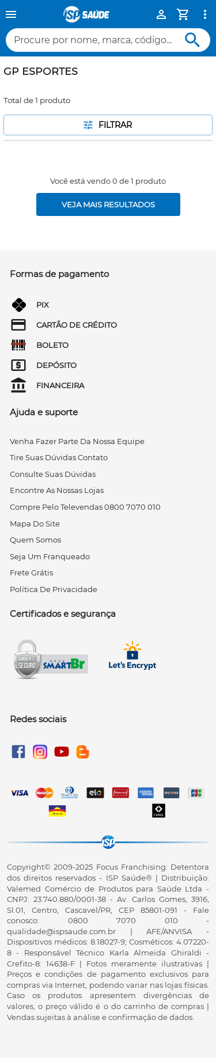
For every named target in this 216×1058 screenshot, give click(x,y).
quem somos (35, 539)
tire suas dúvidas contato (59, 457)
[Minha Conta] (161, 14)
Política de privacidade (53, 589)
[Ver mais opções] (205, 14)
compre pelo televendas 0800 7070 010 (85, 506)
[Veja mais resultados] (108, 204)
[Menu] (11, 14)
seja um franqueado (50, 556)
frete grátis (31, 572)
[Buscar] (193, 40)
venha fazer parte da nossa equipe (77, 441)
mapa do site (35, 523)
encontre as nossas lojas (57, 490)
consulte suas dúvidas (53, 474)
